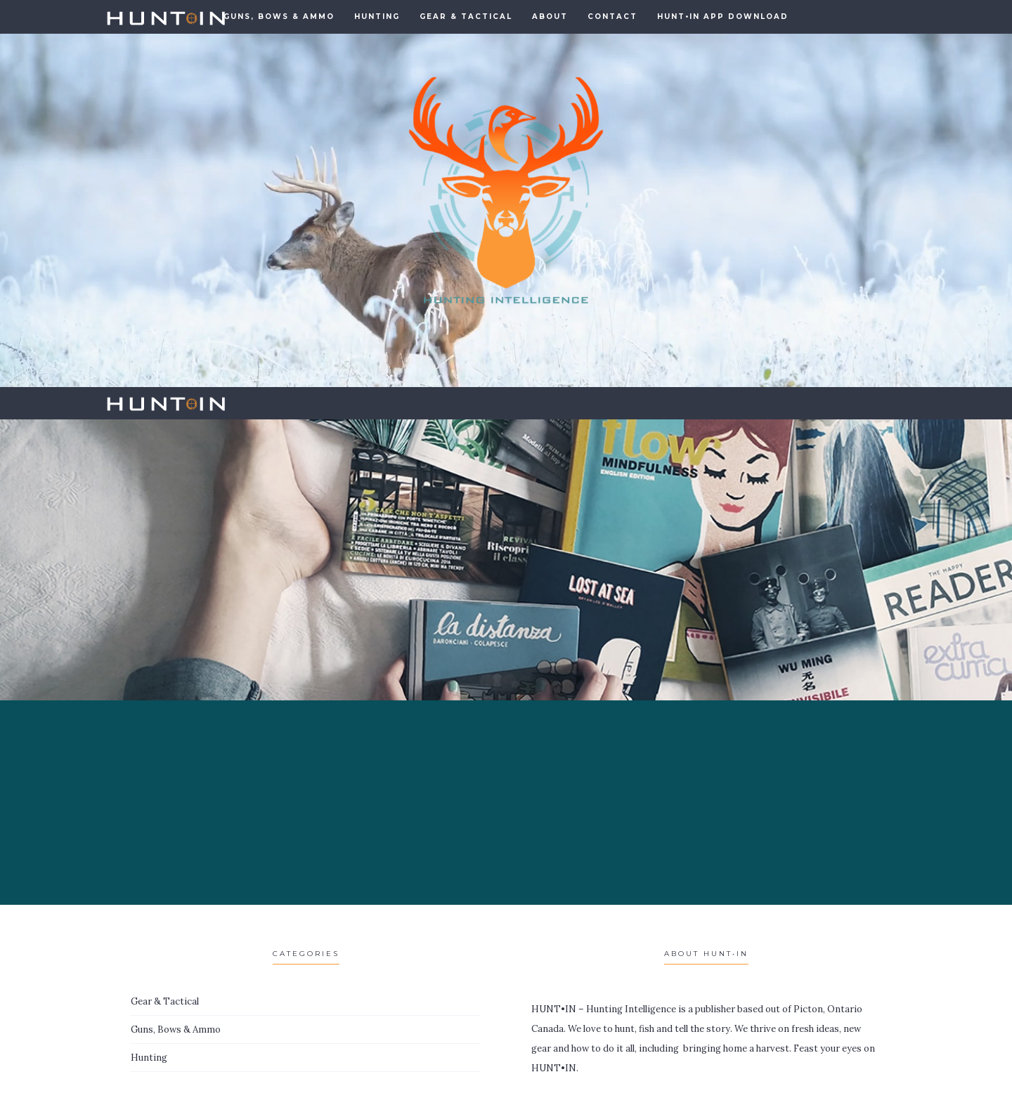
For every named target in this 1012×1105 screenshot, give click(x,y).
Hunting (377, 16)
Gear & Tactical (466, 16)
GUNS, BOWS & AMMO (279, 16)
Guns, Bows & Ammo (176, 1029)
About (550, 16)
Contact (612, 16)
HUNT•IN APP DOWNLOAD (723, 16)
